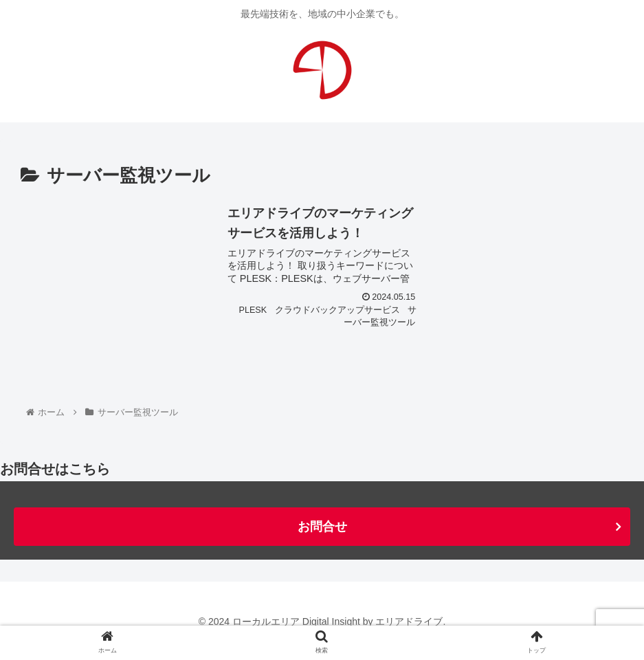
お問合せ (322, 527)
